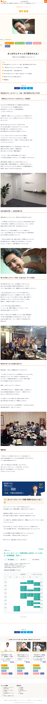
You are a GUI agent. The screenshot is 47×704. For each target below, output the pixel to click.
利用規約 (15, 700)
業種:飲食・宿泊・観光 (19, 43)
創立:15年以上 (29, 43)
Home (2, 3)
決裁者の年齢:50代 (37, 43)
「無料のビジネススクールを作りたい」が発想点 (16, 67)
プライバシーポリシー (22, 700)
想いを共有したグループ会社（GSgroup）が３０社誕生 (18, 73)
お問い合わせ (40, 700)
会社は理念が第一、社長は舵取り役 (13, 70)
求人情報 (10, 700)
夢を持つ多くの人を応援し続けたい (13, 76)
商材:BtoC (26, 673)
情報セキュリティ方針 (32, 700)
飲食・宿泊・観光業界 (8, 3)
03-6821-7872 (24, 1)
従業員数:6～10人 (4, 665)
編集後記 (6, 79)
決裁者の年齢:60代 (4, 673)
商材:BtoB (8, 46)
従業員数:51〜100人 (9, 43)
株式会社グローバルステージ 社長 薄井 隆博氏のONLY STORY (20, 64)
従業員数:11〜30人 (20, 665)
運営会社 (5, 700)
